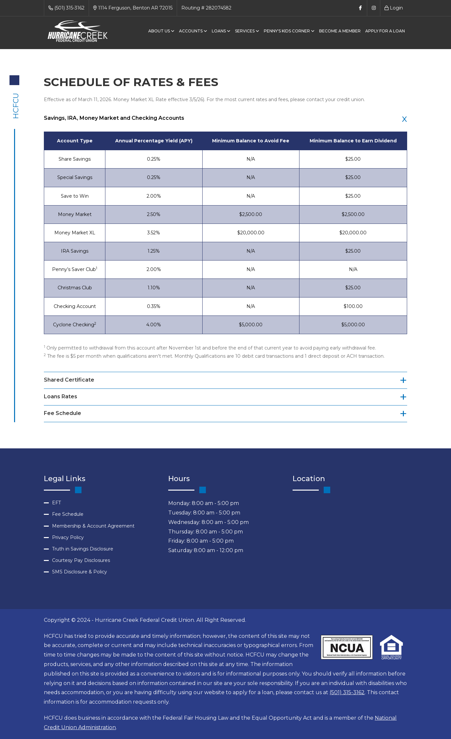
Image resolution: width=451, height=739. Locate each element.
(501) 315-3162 (66, 8)
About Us (161, 30)
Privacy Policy (68, 537)
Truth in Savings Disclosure (82, 549)
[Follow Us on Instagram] (373, 8)
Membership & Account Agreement (93, 526)
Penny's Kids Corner (289, 30)
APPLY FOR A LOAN (385, 30)
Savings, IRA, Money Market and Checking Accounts (114, 118)
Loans (221, 30)
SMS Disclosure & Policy (79, 572)
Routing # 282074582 (206, 8)
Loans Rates (60, 396)
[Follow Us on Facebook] (360, 8)
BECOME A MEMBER (340, 30)
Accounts (193, 30)
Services (247, 30)
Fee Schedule (62, 413)
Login (394, 8)
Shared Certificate (69, 380)
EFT (56, 503)
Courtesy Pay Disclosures (81, 560)
